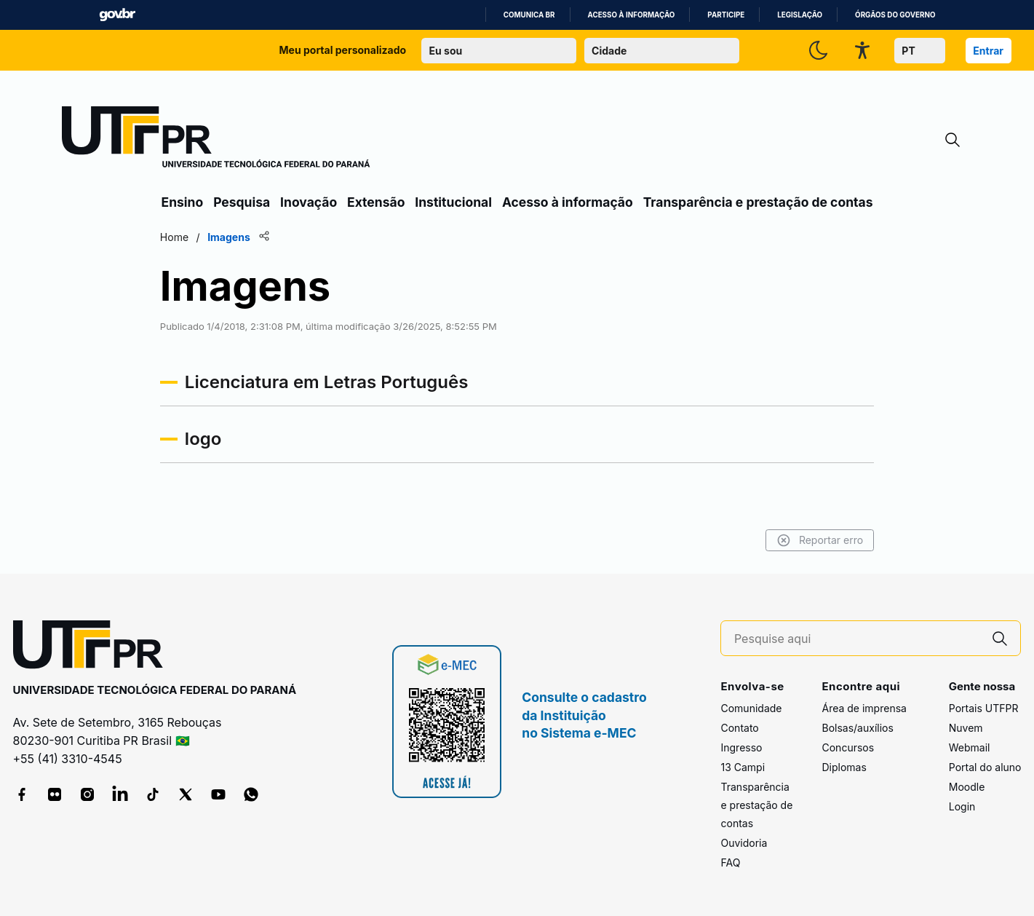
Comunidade (751, 708)
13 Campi (742, 767)
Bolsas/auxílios (857, 728)
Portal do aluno (985, 767)
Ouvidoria (743, 843)
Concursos (848, 747)
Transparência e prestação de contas (758, 202)
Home (177, 237)
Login (962, 806)
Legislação (799, 15)
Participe (725, 15)
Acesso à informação (631, 15)
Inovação (308, 202)
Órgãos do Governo (895, 15)
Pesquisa (241, 202)
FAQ (730, 862)
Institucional (453, 202)
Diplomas (844, 767)
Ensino (183, 202)
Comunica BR (529, 15)
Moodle (967, 787)
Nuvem (966, 728)
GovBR (117, 15)
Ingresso (741, 747)
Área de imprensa (864, 708)
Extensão (376, 202)
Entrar (988, 50)
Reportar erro (817, 540)
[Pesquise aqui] (857, 639)
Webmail (969, 747)
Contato (739, 728)
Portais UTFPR (984, 708)
